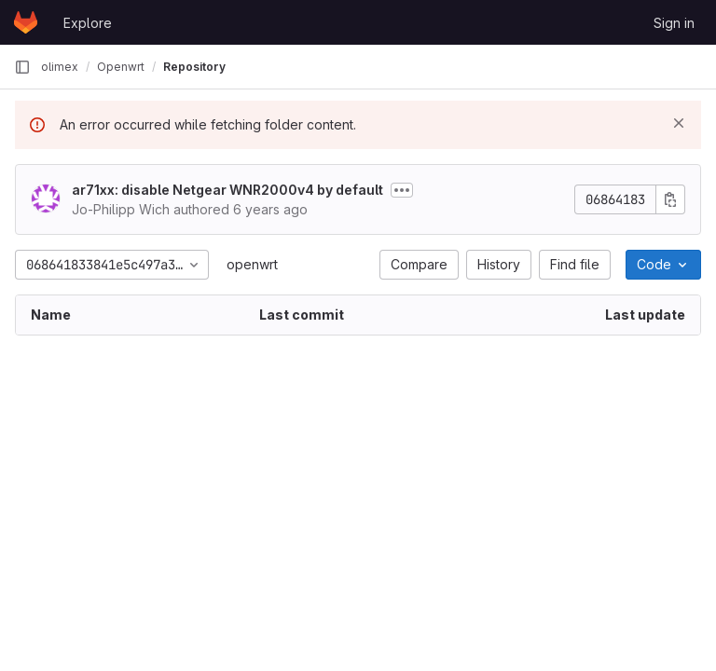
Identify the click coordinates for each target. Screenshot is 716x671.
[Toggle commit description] (402, 190)
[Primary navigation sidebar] (22, 67)
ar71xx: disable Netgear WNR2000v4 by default (227, 190)
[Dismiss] (679, 123)
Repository (194, 67)
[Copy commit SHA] (670, 199)
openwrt (252, 264)
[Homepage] (25, 22)
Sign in (674, 23)
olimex (59, 67)
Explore (87, 23)
